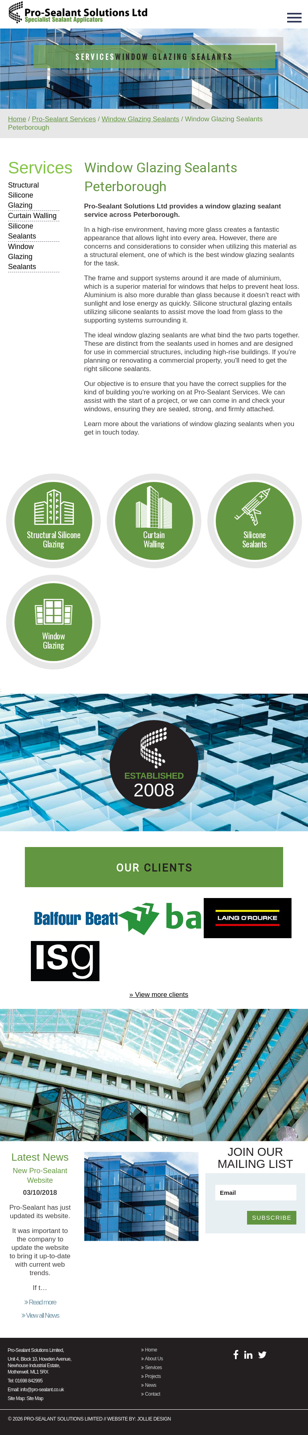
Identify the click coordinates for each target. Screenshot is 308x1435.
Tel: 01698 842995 (25, 1381)
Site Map (34, 1398)
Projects (151, 1376)
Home (17, 119)
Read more (40, 1302)
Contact (150, 1394)
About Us (152, 1359)
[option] (154, 89)
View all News (40, 1315)
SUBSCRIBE (271, 1217)
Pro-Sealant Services (64, 119)
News (148, 1385)
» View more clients (158, 994)
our (154, 868)
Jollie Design (154, 1419)
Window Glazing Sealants (140, 119)
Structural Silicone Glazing (23, 195)
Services (40, 167)
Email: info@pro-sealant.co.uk (36, 1389)
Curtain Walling (32, 216)
